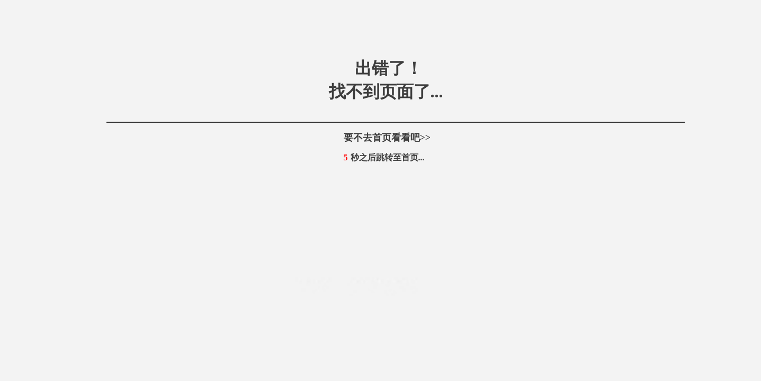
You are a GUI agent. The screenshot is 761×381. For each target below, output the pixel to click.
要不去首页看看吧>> (387, 137)
